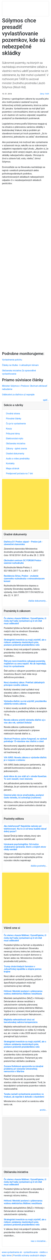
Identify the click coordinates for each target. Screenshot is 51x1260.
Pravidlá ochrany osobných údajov (29, 1255)
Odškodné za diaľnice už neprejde (18, 394)
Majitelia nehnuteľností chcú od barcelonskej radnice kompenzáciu (21, 1020)
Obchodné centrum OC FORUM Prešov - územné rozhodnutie (23, 561)
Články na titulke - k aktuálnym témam (20, 365)
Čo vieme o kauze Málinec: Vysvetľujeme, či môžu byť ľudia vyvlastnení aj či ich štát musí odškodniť (25, 621)
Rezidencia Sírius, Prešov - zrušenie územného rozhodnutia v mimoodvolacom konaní (24, 578)
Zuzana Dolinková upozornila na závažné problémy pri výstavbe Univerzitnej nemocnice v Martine (23, 1069)
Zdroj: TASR (44, 94)
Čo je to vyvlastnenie (16, 423)
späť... (46, 400)
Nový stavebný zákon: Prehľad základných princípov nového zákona (24, 683)
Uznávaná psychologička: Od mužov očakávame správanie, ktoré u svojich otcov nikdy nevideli (25, 847)
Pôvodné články (13, 418)
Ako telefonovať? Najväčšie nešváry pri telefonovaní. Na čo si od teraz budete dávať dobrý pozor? (25, 829)
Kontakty (10, 463)
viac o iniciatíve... (39, 1241)
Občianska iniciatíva (15, 443)
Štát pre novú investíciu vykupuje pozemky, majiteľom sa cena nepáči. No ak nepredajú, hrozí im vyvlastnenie (25, 663)
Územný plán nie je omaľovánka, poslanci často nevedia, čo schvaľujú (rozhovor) (24, 796)
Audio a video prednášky (18, 458)
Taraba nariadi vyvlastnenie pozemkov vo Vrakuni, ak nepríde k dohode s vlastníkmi (24, 1095)
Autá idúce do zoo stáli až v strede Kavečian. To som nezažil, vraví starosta (25, 777)
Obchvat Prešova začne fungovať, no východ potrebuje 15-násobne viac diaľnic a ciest (25, 740)
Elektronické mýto (14, 438)
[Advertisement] (25, 267)
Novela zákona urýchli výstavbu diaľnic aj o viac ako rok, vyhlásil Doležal (24, 721)
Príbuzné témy (13, 433)
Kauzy (9, 428)
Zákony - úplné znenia (16, 448)
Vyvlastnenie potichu (12, 359)
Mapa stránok (12, 468)
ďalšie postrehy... (39, 866)
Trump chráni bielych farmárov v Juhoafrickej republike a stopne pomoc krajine (23, 969)
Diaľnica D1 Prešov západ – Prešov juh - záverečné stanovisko (23, 543)
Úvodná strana (13, 413)
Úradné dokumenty (15, 453)
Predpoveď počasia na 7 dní (19, 473)
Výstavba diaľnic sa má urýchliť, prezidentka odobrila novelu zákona (25, 702)
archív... (43, 1110)
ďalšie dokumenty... (37, 601)
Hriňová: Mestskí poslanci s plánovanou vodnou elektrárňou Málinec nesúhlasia (23, 992)
